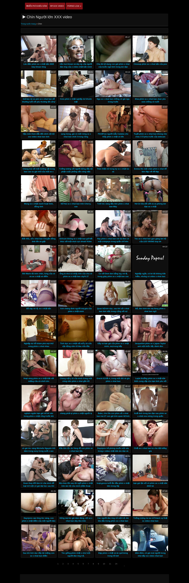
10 (104, 564)
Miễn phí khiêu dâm (36, 6)
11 (110, 564)
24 (116, 564)
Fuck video (57, 6)
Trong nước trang (28, 24)
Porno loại (74, 6)
